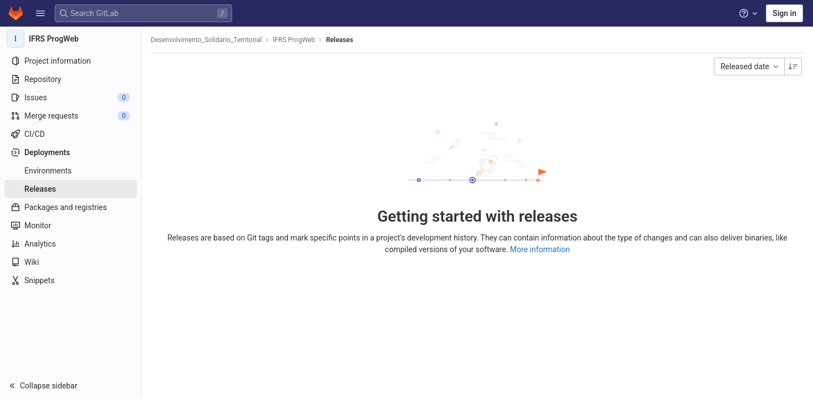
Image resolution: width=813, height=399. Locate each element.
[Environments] (70, 171)
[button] (40, 13)
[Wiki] (70, 262)
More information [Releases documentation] (540, 249)
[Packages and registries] (70, 207)
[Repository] (70, 79)
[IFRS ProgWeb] (70, 39)
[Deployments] (70, 152)
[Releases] (70, 189)
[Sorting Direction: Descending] (793, 66)
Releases (339, 40)
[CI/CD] (70, 134)
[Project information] (70, 61)
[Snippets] (70, 280)
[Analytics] (70, 244)
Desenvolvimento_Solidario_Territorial (206, 40)
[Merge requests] (70, 116)
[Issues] (70, 97)
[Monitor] (70, 225)
